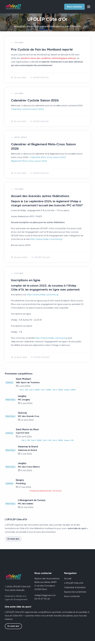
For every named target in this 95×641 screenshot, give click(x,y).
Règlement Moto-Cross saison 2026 (29, 161)
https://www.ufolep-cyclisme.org (42, 294)
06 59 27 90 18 (42, 598)
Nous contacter (74, 6)
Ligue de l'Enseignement (16, 599)
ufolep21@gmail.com (45, 595)
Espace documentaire (75, 591)
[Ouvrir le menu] (88, 7)
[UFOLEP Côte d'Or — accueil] (13, 577)
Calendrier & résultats (75, 587)
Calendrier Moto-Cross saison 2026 (48, 157)
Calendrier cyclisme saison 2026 (27, 109)
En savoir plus (13, 538)
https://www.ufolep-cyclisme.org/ (46, 239)
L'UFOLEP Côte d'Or (73, 582)
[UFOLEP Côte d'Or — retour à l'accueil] (13, 7)
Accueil (67, 578)
